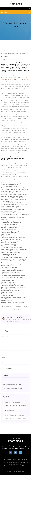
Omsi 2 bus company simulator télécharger (11, 183)
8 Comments (4, 56)
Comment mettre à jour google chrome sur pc (12, 284)
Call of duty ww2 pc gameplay (8, 229)
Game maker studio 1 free (15, 464)
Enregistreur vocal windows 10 (8, 294)
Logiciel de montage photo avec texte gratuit (12, 277)
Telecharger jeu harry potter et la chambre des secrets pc (15, 419)
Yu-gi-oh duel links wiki (6, 201)
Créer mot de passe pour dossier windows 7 (12, 388)
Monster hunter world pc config (11, 410)
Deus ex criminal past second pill (9, 289)
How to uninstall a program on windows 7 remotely (13, 255)
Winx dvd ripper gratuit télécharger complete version (14, 204)
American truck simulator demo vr (9, 282)
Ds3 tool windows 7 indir (7, 295)
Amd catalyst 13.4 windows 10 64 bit (10, 227)
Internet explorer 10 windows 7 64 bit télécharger (13, 287)
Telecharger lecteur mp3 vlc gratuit (9, 207)
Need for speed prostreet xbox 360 (9, 184)
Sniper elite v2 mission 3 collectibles (11, 381)
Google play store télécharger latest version (15, 465)
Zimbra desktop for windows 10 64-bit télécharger (15, 462)
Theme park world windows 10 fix (9, 267)
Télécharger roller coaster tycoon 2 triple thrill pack (13, 226)
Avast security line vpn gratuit (8, 265)
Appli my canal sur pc (6, 234)
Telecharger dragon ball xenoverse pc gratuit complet (15, 405)
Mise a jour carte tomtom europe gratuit (10, 252)
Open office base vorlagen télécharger (10, 272)
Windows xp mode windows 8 (8, 244)
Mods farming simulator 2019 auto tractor (11, 206)
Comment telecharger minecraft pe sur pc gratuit (13, 297)
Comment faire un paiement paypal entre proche (12, 285)
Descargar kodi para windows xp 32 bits (11, 191)
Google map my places (6, 292)
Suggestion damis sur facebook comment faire (12, 209)
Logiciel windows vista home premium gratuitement (13, 259)
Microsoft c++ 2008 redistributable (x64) (11, 202)
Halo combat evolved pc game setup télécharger (13, 275)
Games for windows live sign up (9, 269)
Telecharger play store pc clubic (9, 186)
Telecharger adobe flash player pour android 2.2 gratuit (14, 257)
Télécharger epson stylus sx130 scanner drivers (14, 415)
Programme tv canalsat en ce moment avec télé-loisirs (14, 188)
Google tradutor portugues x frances (10, 236)
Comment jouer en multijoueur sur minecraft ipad (13, 237)
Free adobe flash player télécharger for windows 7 (13, 199)
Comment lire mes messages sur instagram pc (14, 407)
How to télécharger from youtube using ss (11, 299)
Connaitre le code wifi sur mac (8, 211)
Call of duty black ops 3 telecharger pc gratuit (12, 196)
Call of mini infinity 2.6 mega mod (9, 232)
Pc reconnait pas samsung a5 (8, 221)
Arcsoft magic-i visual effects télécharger (11, 290)
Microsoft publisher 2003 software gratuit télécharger (14, 249)
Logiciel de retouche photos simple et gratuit (12, 264)
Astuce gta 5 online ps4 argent (8, 242)
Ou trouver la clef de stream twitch (11, 413)
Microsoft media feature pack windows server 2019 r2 (14, 189)
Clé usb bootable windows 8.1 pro (9, 246)
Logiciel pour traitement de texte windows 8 (12, 198)
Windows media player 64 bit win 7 (9, 224)
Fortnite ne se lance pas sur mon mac (12, 402)
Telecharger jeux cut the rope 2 (8, 254)
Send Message (8, 368)
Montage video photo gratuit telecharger (11, 212)
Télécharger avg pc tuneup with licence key (11, 247)
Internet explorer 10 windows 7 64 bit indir (11, 250)
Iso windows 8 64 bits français (8, 193)
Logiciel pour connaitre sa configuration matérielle (13, 302)
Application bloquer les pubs (8, 300)
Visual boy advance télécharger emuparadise (12, 270)
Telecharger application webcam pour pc (11, 222)
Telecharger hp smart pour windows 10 (10, 239)
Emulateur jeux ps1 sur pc (7, 280)
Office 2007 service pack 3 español (9, 274)
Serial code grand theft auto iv (8, 279)
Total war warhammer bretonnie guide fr (12, 384)
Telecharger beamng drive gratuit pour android (12, 241)
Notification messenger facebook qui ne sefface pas (14, 194)
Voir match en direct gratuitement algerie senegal (13, 231)
